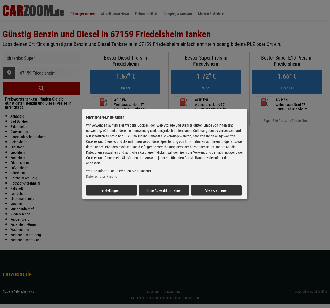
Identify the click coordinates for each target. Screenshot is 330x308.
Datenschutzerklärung (101, 176)
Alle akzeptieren (216, 190)
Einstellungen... (111, 190)
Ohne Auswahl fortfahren (164, 190)
